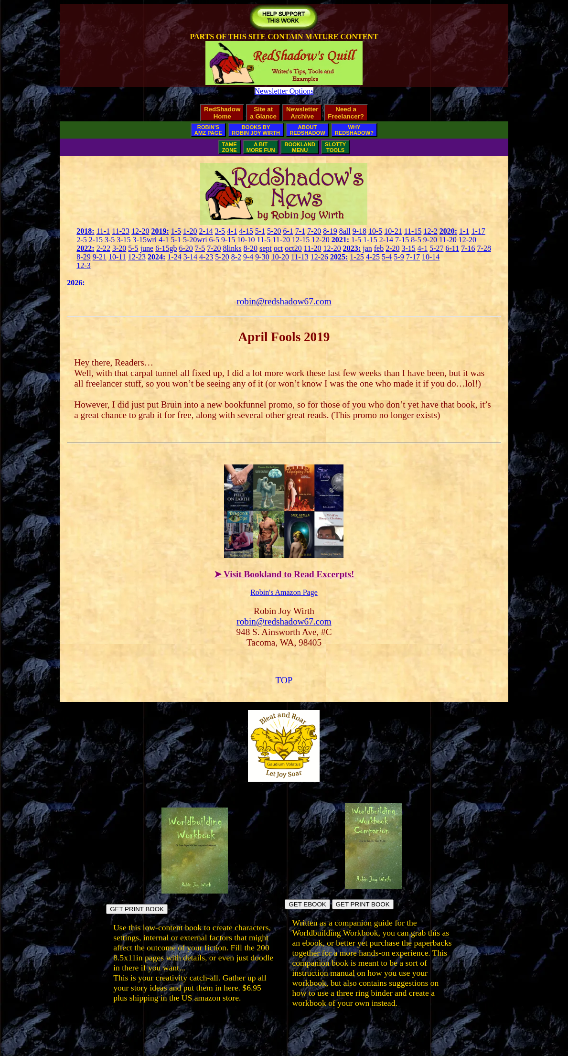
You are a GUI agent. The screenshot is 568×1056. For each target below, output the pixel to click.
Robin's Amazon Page (284, 592)
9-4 (248, 257)
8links (232, 248)
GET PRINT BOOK (137, 909)
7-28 (484, 248)
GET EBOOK (307, 904)
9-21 (100, 257)
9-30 (262, 257)
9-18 (359, 231)
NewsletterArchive (302, 113)
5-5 (133, 248)
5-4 (387, 257)
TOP (284, 680)
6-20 (186, 248)
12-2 (430, 231)
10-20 (280, 257)
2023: (352, 248)
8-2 (236, 257)
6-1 (288, 231)
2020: (448, 231)
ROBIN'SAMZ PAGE (208, 130)
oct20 (293, 248)
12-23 (137, 257)
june (147, 248)
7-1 (300, 231)
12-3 (83, 265)
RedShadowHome (222, 113)
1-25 (357, 257)
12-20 (140, 231)
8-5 (416, 240)
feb (379, 248)
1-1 (464, 231)
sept (265, 248)
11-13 (300, 257)
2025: (339, 257)
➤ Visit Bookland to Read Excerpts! (284, 574)
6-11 (452, 248)
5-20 (274, 231)
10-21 (393, 231)
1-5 (176, 231)
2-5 (81, 240)
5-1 (260, 231)
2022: (85, 248)
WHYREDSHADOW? (354, 130)
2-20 (392, 248)
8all (345, 231)
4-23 (206, 257)
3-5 (220, 231)
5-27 (436, 248)
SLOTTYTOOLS (335, 147)
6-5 (214, 240)
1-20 (190, 231)
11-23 (120, 231)
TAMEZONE (229, 147)
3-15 (123, 240)
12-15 (301, 240)
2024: (156, 257)
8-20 (250, 248)
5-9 (399, 257)
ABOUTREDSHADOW (307, 130)
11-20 (281, 240)
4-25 (373, 257)
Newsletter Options (284, 91)
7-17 (413, 257)
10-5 (375, 231)
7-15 (402, 240)
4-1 (232, 231)
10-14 (430, 257)
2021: (340, 240)
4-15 (246, 231)
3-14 (190, 257)
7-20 (314, 231)
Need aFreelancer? (346, 113)
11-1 (103, 231)
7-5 (200, 248)
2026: (76, 283)
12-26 (319, 257)
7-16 (468, 248)
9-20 (430, 240)
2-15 (96, 240)
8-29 (83, 257)
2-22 (103, 248)
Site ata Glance (263, 113)
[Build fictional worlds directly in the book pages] (194, 891)
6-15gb (166, 248)
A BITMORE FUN (260, 147)
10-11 (117, 257)
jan (367, 248)
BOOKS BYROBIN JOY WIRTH (256, 130)
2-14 (206, 231)
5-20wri (195, 240)
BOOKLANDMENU (299, 147)
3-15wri (145, 240)
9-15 (228, 240)
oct (278, 248)
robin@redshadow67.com (283, 301)
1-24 (174, 257)
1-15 (370, 240)
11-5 (264, 240)
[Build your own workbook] (373, 886)
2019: (160, 231)
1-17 (478, 231)
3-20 (119, 248)
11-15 (413, 231)
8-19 (330, 231)
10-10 (246, 240)
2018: (85, 231)
